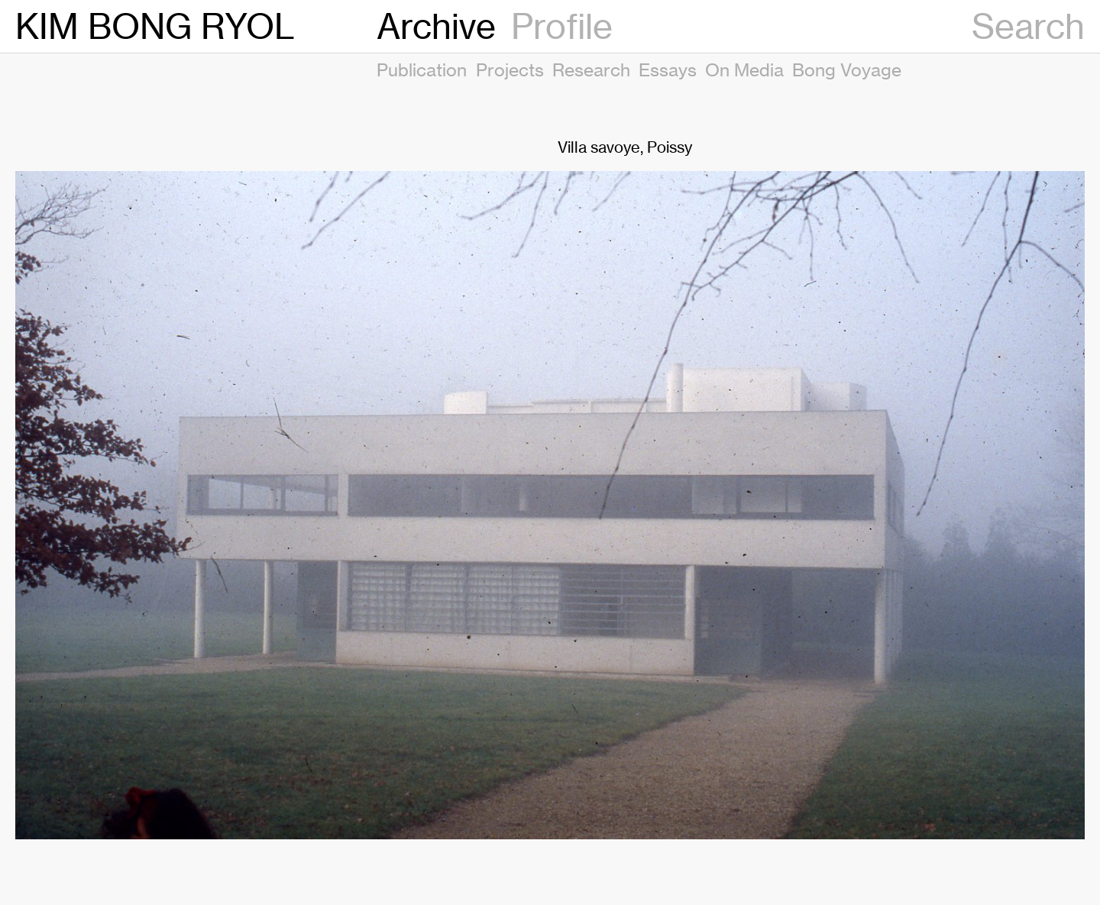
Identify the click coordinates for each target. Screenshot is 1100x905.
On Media (744, 69)
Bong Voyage (846, 69)
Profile (562, 26)
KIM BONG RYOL (155, 26)
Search (1028, 26)
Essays (668, 69)
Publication (422, 69)
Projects (510, 69)
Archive (436, 26)
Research (591, 69)
